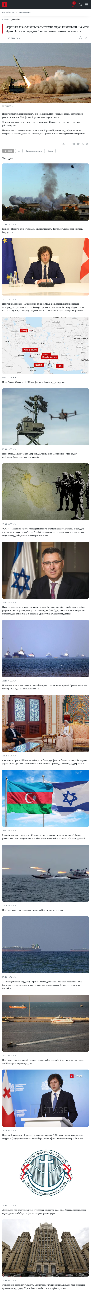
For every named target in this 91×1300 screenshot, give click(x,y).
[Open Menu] (86, 4)
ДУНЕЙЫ (8, 151)
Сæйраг (5, 20)
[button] (9, 12)
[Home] (4, 4)
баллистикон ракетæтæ (34, 151)
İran (19, 151)
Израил (50, 151)
